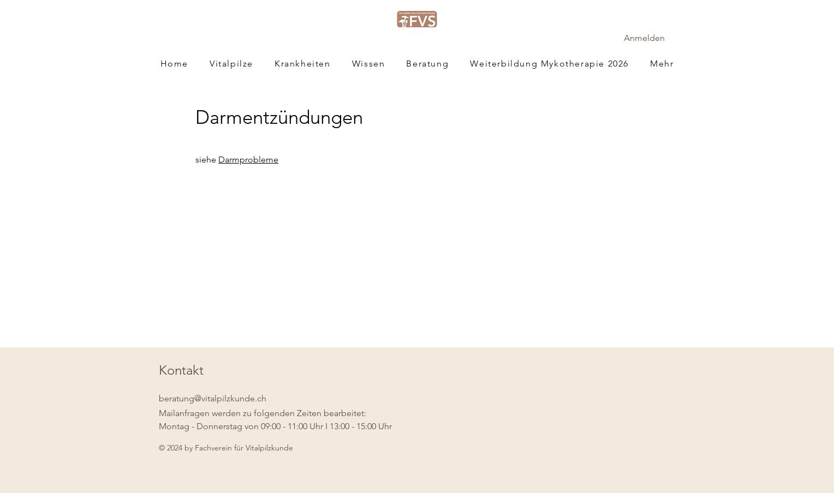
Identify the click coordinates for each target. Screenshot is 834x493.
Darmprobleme (248, 159)
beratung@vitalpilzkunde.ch (212, 398)
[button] (662, 63)
